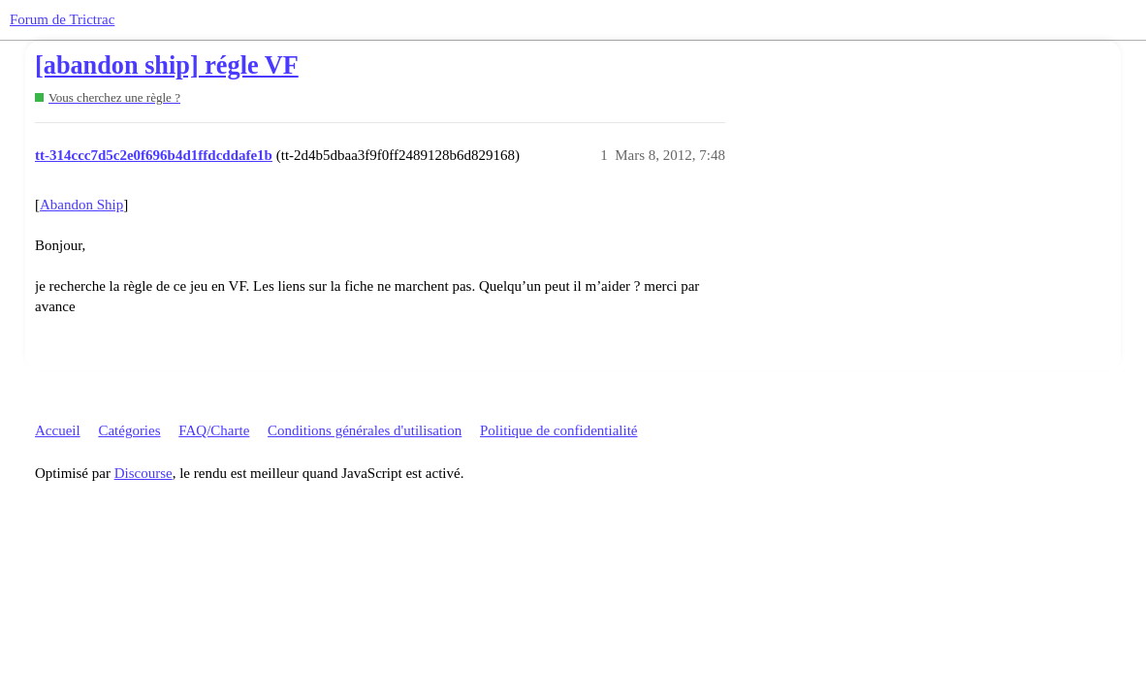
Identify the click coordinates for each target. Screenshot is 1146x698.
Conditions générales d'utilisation (365, 430)
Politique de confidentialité (558, 430)
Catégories (129, 430)
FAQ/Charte (213, 430)
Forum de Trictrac (62, 19)
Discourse (143, 473)
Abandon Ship (81, 204)
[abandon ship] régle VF (167, 65)
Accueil (57, 430)
